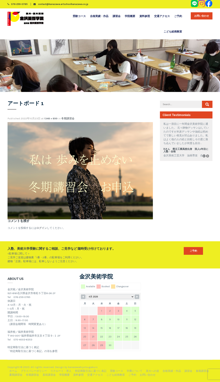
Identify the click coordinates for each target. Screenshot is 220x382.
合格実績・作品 (99, 16)
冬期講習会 (67, 118)
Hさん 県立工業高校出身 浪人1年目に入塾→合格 (185, 150)
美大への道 (152, 371)
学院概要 (130, 16)
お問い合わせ (201, 16)
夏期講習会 (15, 374)
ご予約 (178, 16)
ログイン (41, 228)
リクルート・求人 (60, 371)
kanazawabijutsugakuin (83, 367)
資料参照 (144, 16)
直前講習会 (49, 374)
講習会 (117, 16)
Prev (205, 160)
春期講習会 (202, 371)
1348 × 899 (50, 118)
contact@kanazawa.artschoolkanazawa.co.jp (60, 4)
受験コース (79, 16)
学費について (134, 371)
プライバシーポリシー (34, 371)
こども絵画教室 (173, 31)
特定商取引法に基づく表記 (90, 371)
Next (208, 160)
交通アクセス (162, 16)
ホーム (13, 371)
